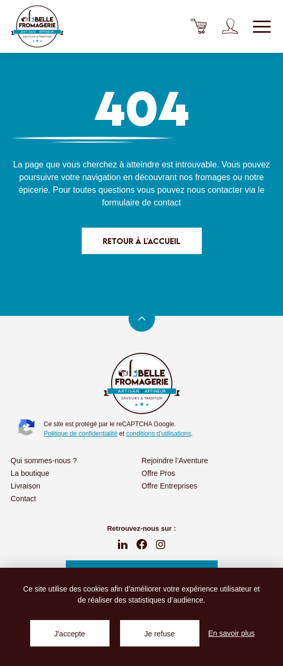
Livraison (25, 486)
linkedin (123, 544)
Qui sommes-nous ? (44, 460)
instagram (161, 544)
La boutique (30, 473)
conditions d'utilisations (158, 433)
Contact (23, 498)
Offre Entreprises (170, 486)
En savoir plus (231, 633)
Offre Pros (159, 473)
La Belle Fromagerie (37, 26)
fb (142, 544)
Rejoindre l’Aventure (175, 460)
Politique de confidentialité (80, 433)
